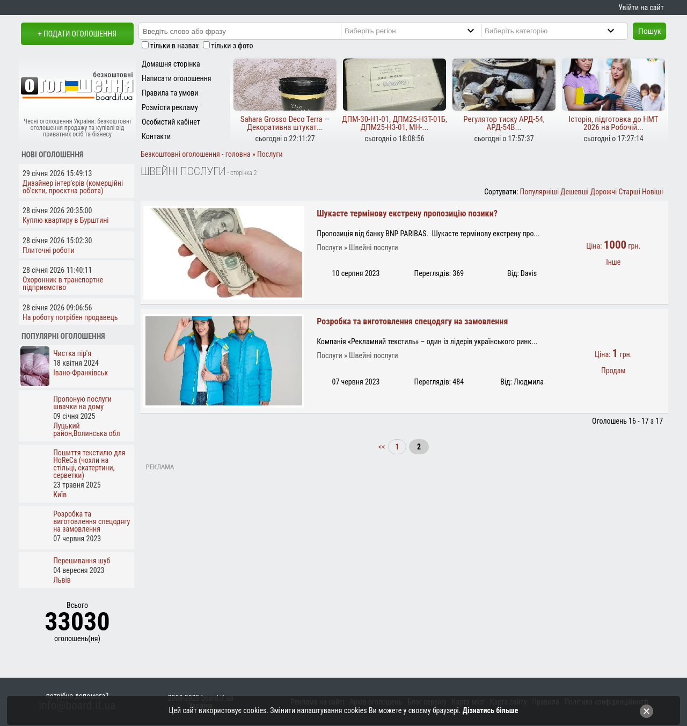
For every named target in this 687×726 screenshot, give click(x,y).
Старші (629, 191)
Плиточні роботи (49, 250)
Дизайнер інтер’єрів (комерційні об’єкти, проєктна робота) (73, 187)
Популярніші (539, 191)
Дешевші (574, 191)
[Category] (558, 30)
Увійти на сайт (640, 7)
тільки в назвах (174, 45)
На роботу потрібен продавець (70, 317)
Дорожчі (603, 191)
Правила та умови (170, 93)
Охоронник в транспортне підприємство (63, 283)
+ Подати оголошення (77, 34)
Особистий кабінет (171, 122)
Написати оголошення (176, 78)
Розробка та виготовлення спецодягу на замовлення (412, 321)
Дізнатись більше (490, 710)
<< (382, 446)
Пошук (649, 31)
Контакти (156, 136)
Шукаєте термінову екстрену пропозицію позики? (407, 213)
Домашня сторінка (171, 64)
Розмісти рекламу (170, 107)
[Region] (418, 30)
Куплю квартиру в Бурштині (66, 220)
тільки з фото (232, 45)
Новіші (652, 191)
